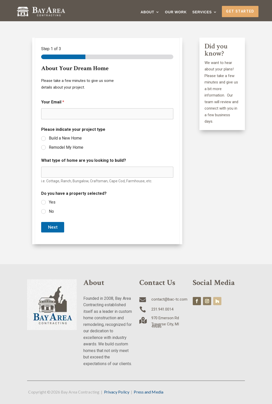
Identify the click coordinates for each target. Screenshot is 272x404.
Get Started (240, 11)
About (147, 12)
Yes (52, 202)
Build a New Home (65, 138)
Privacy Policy (116, 391)
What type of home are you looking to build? (83, 160)
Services (202, 12)
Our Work (176, 12)
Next (53, 227)
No (51, 211)
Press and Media (148, 391)
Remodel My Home (66, 147)
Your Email (52, 102)
